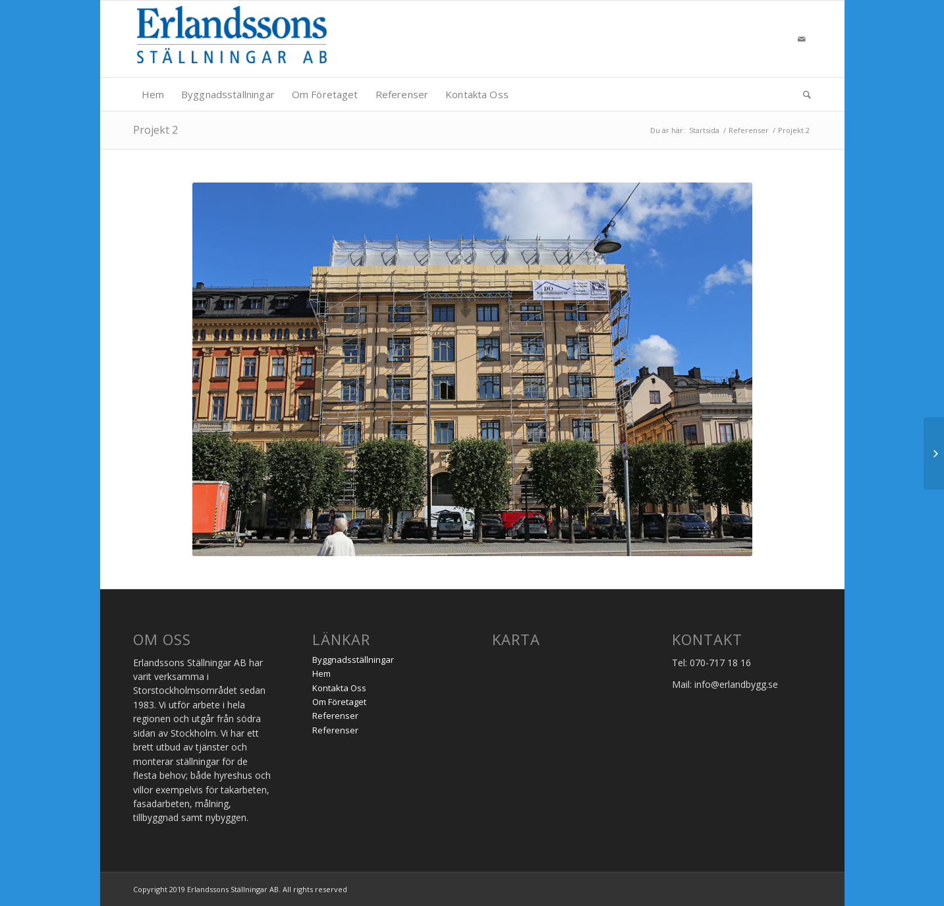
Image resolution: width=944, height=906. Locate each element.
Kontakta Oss (339, 688)
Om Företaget (339, 702)
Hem (321, 673)
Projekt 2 (155, 130)
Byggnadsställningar (353, 659)
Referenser (749, 130)
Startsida (704, 130)
